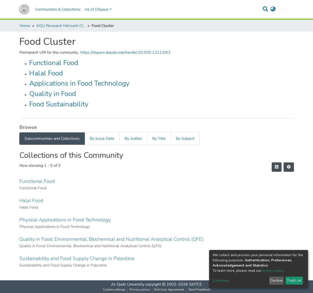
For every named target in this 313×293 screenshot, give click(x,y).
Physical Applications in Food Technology (65, 220)
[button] (273, 9)
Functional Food (53, 63)
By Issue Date (102, 138)
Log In (284, 9)
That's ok (294, 280)
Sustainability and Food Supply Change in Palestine (76, 258)
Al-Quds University (127, 284)
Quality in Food (52, 93)
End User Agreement (169, 289)
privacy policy (272, 270)
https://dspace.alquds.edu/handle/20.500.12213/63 (125, 52)
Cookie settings (114, 289)
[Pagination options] (289, 167)
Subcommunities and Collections (52, 138)
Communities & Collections (58, 9)
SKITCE (195, 284)
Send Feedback (199, 289)
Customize (221, 280)
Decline (276, 280)
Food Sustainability (58, 104)
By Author (133, 138)
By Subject (185, 138)
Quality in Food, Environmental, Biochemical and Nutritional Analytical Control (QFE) (111, 239)
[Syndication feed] (277, 167)
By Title (159, 138)
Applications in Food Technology (79, 83)
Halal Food (46, 73)
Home (25, 25)
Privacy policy (140, 289)
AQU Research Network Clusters (61, 25)
